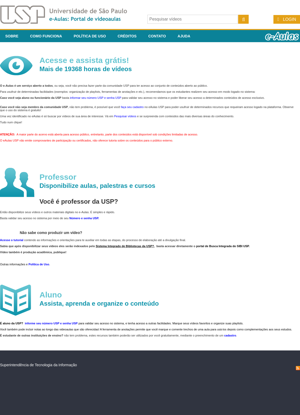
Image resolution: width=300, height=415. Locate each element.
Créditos (127, 36)
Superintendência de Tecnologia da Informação (38, 365)
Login (289, 19)
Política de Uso (90, 36)
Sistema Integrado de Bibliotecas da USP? (125, 246)
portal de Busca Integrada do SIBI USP (222, 246)
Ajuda (184, 36)
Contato (157, 36)
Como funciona (46, 36)
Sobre (11, 36)
